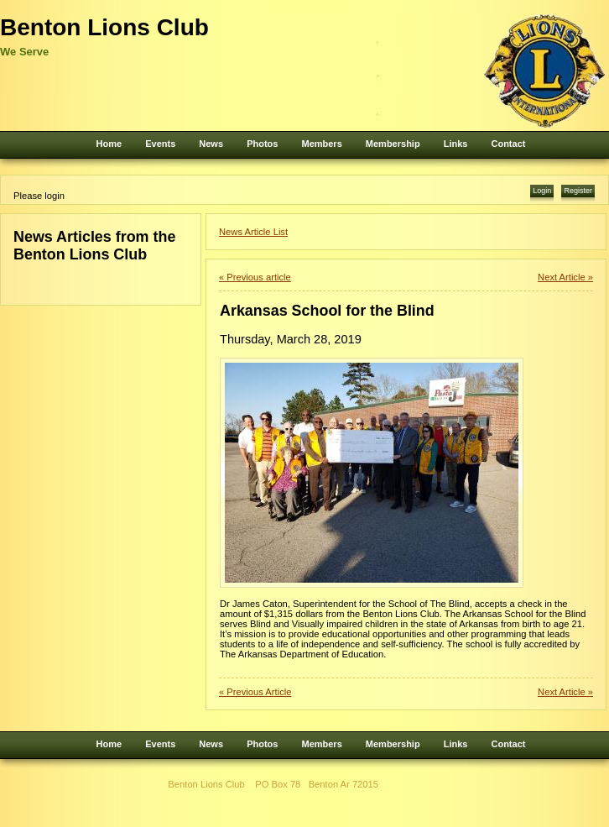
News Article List (253, 232)
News (211, 144)
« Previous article (255, 277)
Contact (508, 144)
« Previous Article (255, 692)
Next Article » (565, 277)
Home (109, 144)
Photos (262, 144)
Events (160, 144)
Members (321, 144)
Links (456, 144)
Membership (393, 144)
